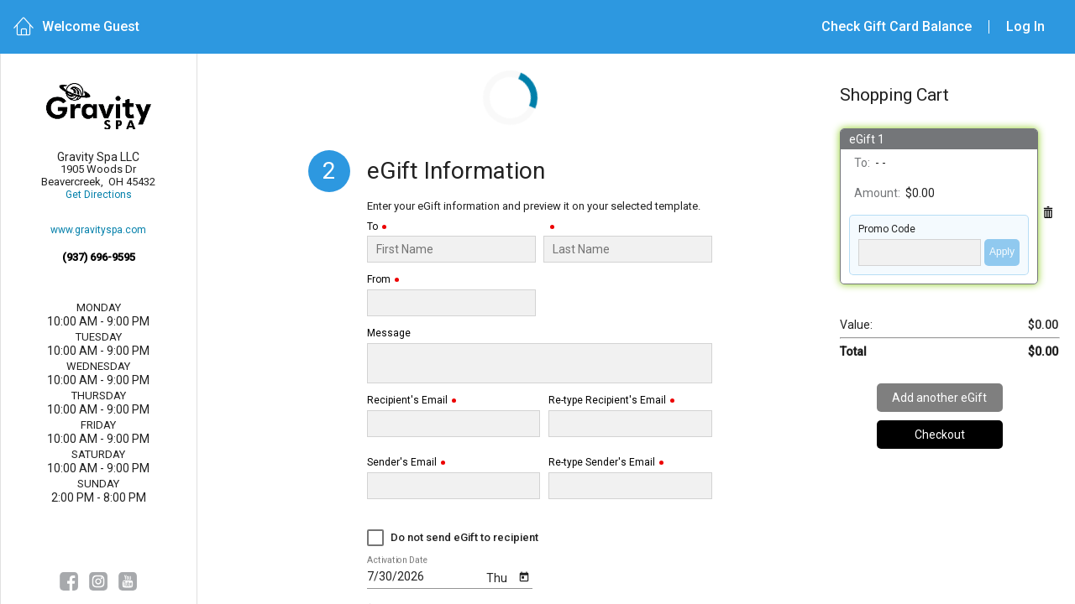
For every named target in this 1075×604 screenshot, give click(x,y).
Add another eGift (939, 397)
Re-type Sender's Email (601, 462)
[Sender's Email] (453, 485)
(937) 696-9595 (98, 257)
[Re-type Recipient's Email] (630, 423)
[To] (452, 249)
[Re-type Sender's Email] (630, 485)
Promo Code (886, 229)
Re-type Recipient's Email (607, 400)
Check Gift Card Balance (896, 26)
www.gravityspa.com (98, 230)
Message (389, 333)
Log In (1025, 26)
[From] (452, 302)
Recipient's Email (407, 400)
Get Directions (99, 195)
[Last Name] (628, 249)
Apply (1002, 252)
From (379, 279)
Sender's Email (402, 462)
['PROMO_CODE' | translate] (919, 252)
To (372, 226)
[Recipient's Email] (453, 423)
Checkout (940, 434)
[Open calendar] (523, 576)
